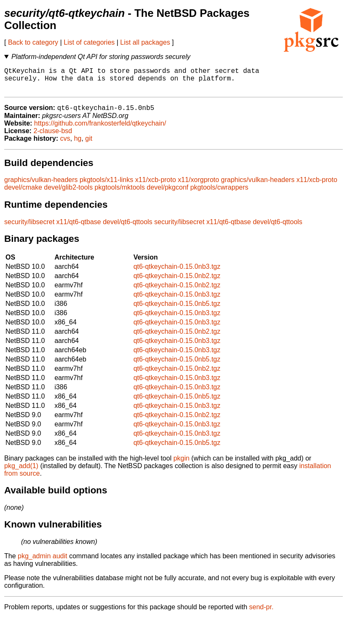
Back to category (33, 42)
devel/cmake (23, 193)
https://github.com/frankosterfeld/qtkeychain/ (100, 129)
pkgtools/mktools (119, 193)
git (88, 144)
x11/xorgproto (198, 186)
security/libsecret (29, 228)
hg (77, 144)
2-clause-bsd (52, 137)
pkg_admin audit (42, 562)
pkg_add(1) (21, 472)
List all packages (145, 42)
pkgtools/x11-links (106, 186)
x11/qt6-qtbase (78, 228)
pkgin (181, 464)
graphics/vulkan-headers (41, 186)
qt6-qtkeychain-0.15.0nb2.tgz (176, 282)
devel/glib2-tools (68, 193)
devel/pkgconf (167, 193)
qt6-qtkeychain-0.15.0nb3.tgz (176, 272)
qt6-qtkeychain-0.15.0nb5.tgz (176, 309)
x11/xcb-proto (155, 186)
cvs (65, 144)
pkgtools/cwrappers (219, 193)
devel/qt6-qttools (127, 228)
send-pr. (261, 613)
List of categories (89, 42)
